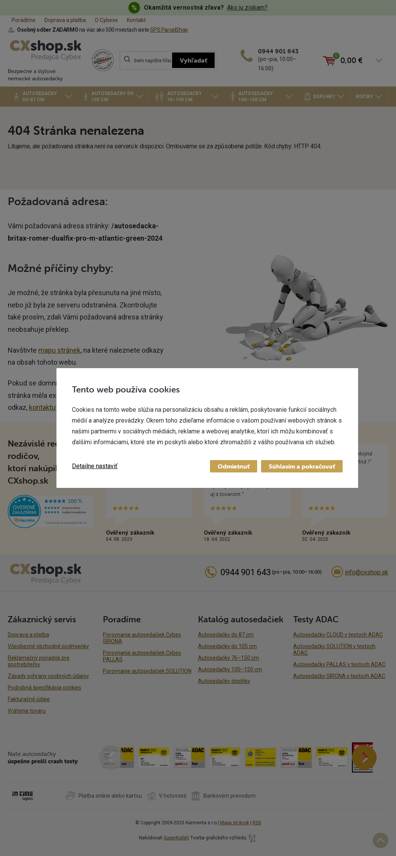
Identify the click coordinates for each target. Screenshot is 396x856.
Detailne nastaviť (95, 466)
